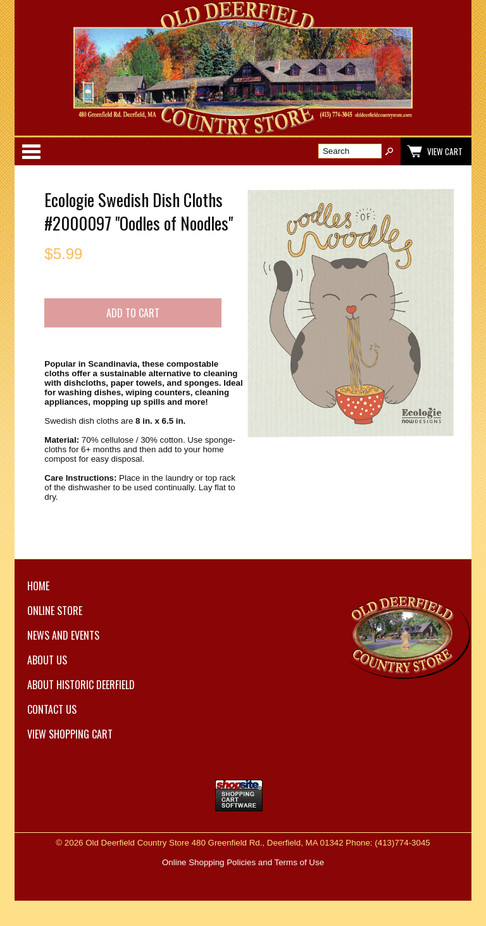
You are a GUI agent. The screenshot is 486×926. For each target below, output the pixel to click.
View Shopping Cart (70, 734)
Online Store (54, 610)
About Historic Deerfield (81, 684)
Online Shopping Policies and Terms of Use (243, 862)
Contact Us (52, 709)
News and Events (63, 635)
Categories (31, 151)
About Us (47, 660)
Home (38, 585)
